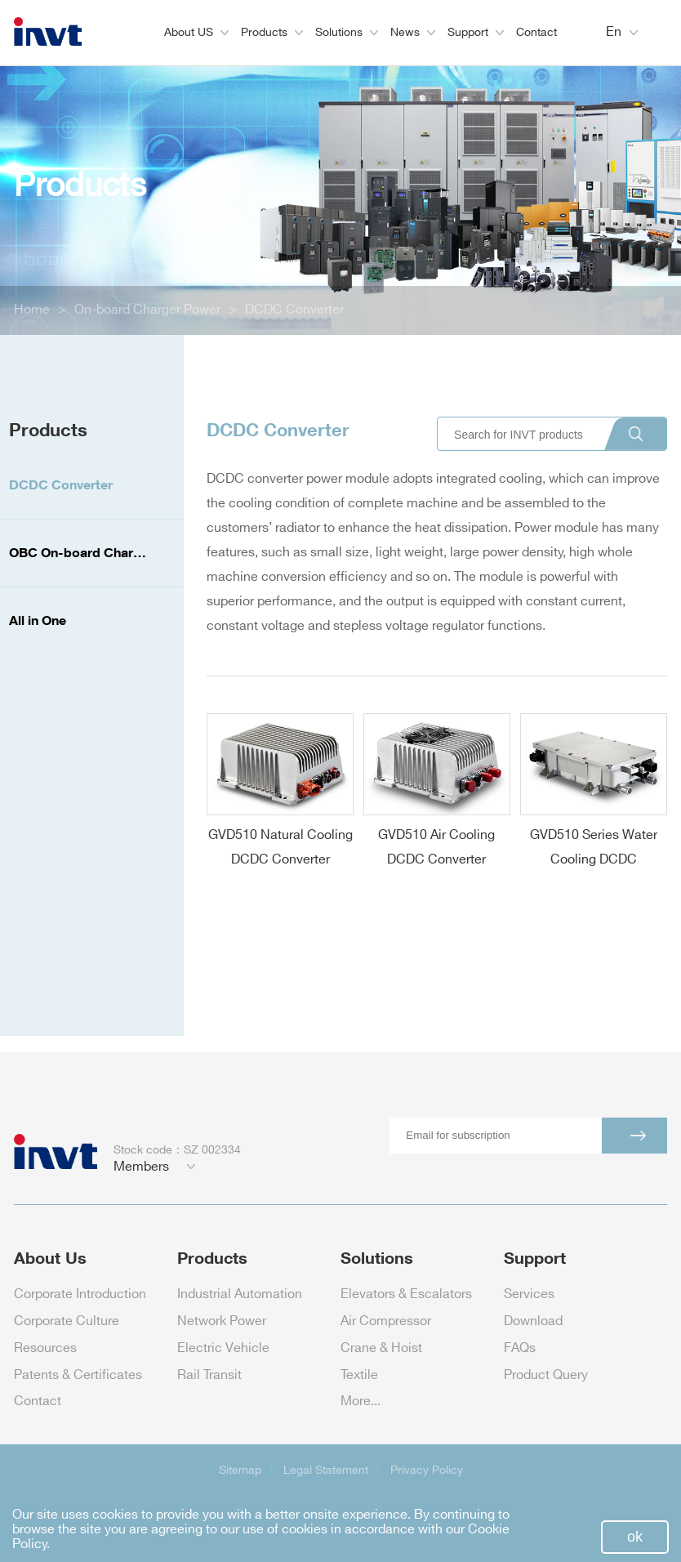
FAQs (520, 1348)
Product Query (546, 1375)
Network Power (221, 1321)
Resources (45, 1348)
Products (272, 32)
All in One (37, 620)
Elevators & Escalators (406, 1294)
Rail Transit (209, 1375)
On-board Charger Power (147, 310)
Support (475, 32)
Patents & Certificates (78, 1375)
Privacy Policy (426, 1470)
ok (635, 1537)
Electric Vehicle (223, 1348)
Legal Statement (325, 1470)
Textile (359, 1375)
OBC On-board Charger (81, 552)
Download (533, 1321)
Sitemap (240, 1470)
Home (32, 310)
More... (360, 1401)
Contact (536, 32)
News (412, 32)
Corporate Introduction (80, 1294)
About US (196, 32)
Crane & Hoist (381, 1348)
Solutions (346, 32)
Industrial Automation (239, 1294)
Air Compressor (385, 1321)
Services (529, 1294)
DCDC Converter (294, 310)
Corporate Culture (66, 1321)
